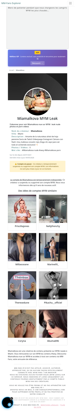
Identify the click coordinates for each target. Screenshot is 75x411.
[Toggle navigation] (70, 3)
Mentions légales (49, 405)
